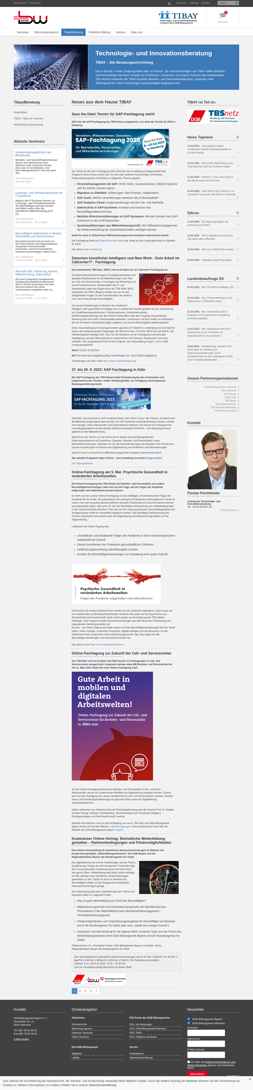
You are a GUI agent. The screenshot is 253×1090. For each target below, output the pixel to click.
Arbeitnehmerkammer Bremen (220, 387)
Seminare (23, 32)
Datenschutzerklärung (102, 1085)
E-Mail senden (21, 1039)
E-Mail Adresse (197, 1049)
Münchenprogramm (46, 32)
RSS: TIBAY (135, 1032)
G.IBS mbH (230, 397)
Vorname (192, 1027)
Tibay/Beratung (73, 32)
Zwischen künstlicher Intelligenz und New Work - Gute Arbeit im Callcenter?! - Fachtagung (125, 260)
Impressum (233, 1076)
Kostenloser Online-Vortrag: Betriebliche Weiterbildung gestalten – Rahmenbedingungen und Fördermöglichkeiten (121, 841)
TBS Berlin (230, 400)
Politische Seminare (82, 1032)
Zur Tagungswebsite (82, 463)
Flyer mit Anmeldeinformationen (107, 644)
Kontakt (206, 3)
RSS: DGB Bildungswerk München (147, 1028)
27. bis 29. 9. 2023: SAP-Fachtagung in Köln (108, 370)
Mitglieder (77, 1053)
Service (120, 32)
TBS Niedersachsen (225, 404)
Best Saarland (228, 390)
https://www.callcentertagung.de (119, 361)
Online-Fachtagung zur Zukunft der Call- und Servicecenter (122, 653)
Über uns (136, 32)
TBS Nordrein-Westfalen (223, 407)
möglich (119, 830)
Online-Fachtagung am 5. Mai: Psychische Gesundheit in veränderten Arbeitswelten (120, 474)
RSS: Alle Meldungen (140, 1024)
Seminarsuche (79, 1024)
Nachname (193, 1038)
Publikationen (136, 1053)
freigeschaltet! (154, 458)
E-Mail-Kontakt (228, 510)
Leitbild (75, 1057)
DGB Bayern (20, 3)
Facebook (35, 3)
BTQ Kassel (230, 394)
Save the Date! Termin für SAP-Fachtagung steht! (113, 114)
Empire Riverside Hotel (111, 240)
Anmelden (181, 3)
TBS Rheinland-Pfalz (225, 410)
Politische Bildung (99, 32)
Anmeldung (95, 249)
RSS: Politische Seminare (143, 1037)
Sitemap (194, 3)
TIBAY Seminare (80, 1037)
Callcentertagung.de (120, 826)
